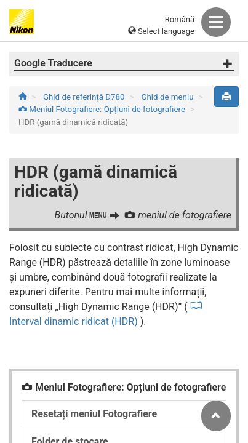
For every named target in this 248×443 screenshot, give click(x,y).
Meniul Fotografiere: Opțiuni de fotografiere (102, 109)
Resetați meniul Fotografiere (94, 414)
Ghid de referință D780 (85, 97)
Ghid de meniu (168, 97)
